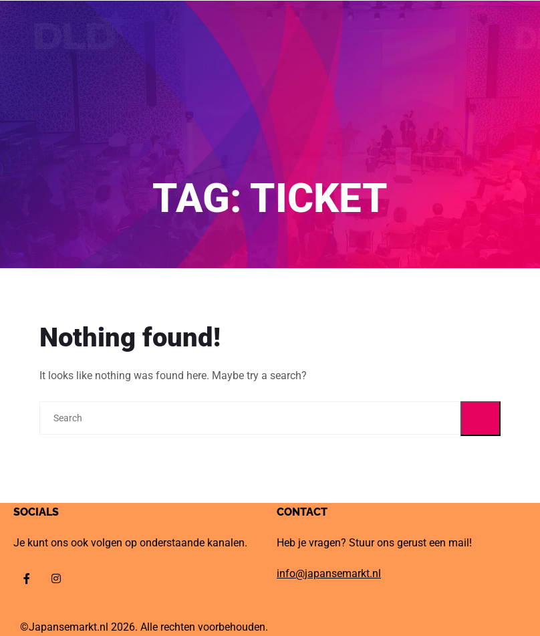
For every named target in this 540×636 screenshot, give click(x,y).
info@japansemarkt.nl (329, 573)
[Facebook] (27, 578)
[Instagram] (56, 578)
